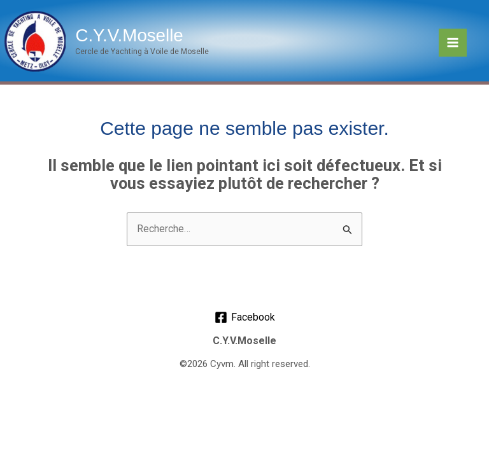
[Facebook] (244, 317)
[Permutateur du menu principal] (453, 43)
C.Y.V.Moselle (125, 35)
